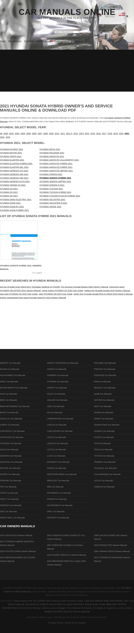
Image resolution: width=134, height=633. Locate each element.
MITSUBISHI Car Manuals (59, 493)
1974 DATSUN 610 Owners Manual (16, 535)
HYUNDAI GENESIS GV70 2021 (15, 181)
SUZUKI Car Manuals (104, 437)
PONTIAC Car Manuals (104, 369)
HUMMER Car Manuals (57, 375)
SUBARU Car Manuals (104, 431)
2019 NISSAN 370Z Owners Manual (110, 545)
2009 (51, 133)
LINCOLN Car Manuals (57, 443)
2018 (109, 133)
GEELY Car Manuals (9, 499)
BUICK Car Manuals (9, 412)
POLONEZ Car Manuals (105, 363)
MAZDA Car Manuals (56, 468)
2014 (87, 133)
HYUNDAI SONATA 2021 (51, 174)
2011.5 (69, 133)
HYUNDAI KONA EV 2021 (12, 207)
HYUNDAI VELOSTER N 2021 (53, 203)
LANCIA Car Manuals (56, 425)
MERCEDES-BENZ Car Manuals (62, 474)
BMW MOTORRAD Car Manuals (15, 406)
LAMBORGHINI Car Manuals (60, 419)
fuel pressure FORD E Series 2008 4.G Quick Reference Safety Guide (62, 604)
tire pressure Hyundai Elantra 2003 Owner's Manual (84, 287)
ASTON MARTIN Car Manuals (13, 388)
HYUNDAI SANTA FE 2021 (52, 156)
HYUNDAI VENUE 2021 (50, 207)
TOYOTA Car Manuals (104, 456)
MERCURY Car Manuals (58, 480)
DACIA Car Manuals (9, 449)
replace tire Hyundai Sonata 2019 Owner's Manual (107, 290)
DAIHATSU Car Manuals (11, 462)
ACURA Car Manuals (9, 369)
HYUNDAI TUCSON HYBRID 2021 (55, 192)
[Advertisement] (67, 70)
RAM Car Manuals (102, 381)
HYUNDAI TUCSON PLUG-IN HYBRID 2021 (60, 196)
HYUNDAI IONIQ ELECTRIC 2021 (15, 199)
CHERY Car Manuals (9, 425)
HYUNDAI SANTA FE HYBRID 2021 (56, 167)
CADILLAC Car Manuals (11, 419)
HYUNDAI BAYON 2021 (11, 153)
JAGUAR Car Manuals (57, 400)
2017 (104, 133)
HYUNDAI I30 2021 (9, 196)
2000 (5, 133)
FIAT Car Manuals (8, 487)
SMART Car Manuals (103, 419)
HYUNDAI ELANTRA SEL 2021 (14, 167)
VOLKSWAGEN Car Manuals (107, 474)
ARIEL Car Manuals (9, 381)
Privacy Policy (55, 623)
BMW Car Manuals (8, 400)
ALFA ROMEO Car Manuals (12, 375)
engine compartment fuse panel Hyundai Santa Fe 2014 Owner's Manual (33, 298)
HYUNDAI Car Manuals (57, 381)
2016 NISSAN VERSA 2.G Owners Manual (66, 555)
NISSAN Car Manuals (57, 499)
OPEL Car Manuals (56, 511)
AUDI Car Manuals (8, 394)
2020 (121, 133)
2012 (75, 133)
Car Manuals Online (67, 12)
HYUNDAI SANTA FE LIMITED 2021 (56, 171)
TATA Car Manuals (102, 443)
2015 (92, 133)
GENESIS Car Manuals (10, 505)
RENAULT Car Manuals (104, 388)
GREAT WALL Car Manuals (12, 518)
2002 (11, 133)
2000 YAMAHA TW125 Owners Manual (111, 551)
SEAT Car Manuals (102, 406)
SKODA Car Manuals (103, 412)
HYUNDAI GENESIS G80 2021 (14, 174)
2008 (45, 133)
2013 (81, 133)
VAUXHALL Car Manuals (105, 468)
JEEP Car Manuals (55, 406)
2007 (40, 133)
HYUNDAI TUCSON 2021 (51, 189)
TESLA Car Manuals (103, 449)
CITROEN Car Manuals (10, 443)
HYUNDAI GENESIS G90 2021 (14, 178)
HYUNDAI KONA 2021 (10, 203)
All (1, 133)
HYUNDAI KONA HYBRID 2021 (14, 210)
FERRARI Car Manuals (10, 480)
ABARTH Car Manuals (10, 363)
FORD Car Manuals (9, 493)
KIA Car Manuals (54, 412)
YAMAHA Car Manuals (104, 487)
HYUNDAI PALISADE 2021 (52, 153)
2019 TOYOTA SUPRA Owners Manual (18, 551)
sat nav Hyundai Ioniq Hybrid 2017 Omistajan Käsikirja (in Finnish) (30, 287)
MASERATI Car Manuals (58, 462)
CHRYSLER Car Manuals (11, 437)
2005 (28, 133)
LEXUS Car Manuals (56, 437)
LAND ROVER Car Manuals (59, 431)
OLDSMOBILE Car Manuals (59, 505)
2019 (115, 133)
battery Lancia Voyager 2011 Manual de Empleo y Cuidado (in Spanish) (79, 608)
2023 (8, 137)
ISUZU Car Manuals (56, 394)
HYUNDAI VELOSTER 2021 (52, 199)
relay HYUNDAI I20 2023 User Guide (55, 294)
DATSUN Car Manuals (10, 468)
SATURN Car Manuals (104, 400)
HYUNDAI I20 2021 (9, 192)
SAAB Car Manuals (103, 394)
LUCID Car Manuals (56, 456)
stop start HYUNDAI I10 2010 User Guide (19, 294)
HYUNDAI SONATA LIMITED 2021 (55, 181)
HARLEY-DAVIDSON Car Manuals (62, 363)
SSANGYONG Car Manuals (106, 425)
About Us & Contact (75, 623)
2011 (62, 133)
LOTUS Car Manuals (56, 449)
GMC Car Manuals (8, 511)
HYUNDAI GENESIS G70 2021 (14, 171)
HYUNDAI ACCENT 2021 (11, 149)
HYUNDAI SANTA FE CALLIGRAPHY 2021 (59, 160)
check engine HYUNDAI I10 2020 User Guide (62, 290)
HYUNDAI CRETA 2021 (10, 156)
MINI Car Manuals (55, 487)
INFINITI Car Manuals (57, 388)
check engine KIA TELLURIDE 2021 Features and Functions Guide (48, 601)
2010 (57, 133)
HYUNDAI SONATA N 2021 (52, 185)
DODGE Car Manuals (10, 474)
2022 (2, 137)
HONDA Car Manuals (56, 369)
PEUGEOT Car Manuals (58, 518)
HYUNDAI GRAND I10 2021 (13, 185)
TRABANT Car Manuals (105, 462)
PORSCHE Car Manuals (105, 375)
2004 (23, 133)
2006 (34, 133)
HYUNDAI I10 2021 (9, 189)
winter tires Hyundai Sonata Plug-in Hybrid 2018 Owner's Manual (103, 294)
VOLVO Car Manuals (103, 480)
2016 (98, 133)
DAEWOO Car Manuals (10, 456)
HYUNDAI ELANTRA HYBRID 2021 (16, 163)
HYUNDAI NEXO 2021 (50, 149)
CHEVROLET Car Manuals (12, 431)
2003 (17, 133)
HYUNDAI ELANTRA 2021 (12, 160)
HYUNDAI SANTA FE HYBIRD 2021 (56, 163)
